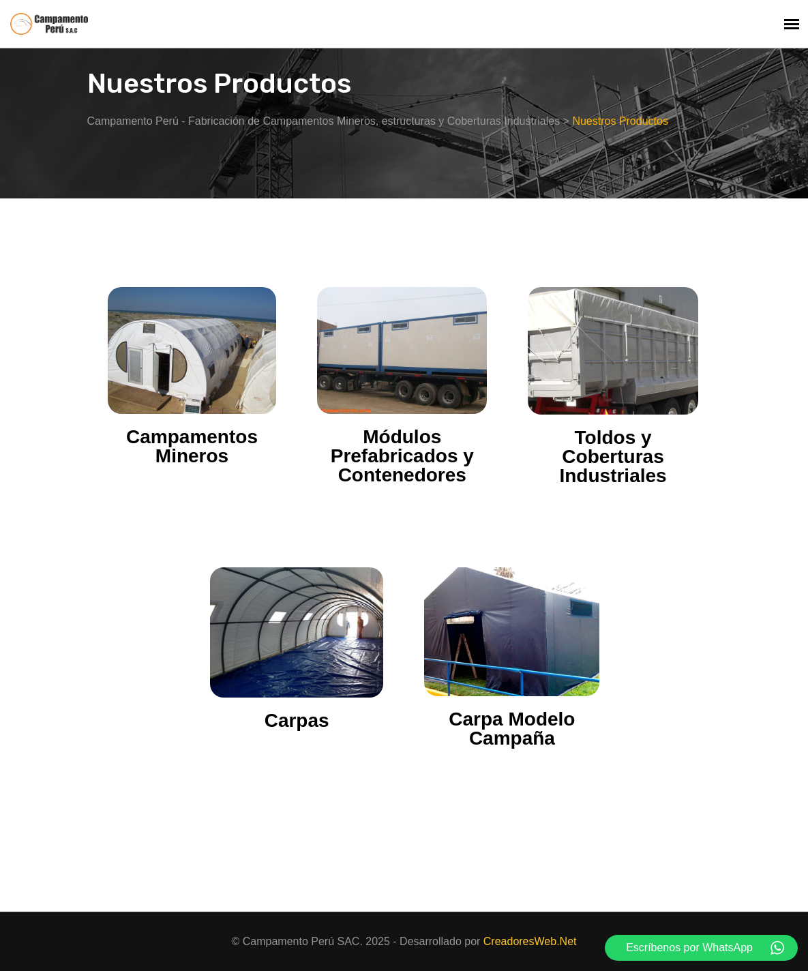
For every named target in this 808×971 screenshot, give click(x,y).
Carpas (297, 720)
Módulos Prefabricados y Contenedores (402, 456)
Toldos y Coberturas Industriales (612, 456)
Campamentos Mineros (192, 446)
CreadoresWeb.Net (530, 941)
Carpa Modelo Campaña (512, 728)
